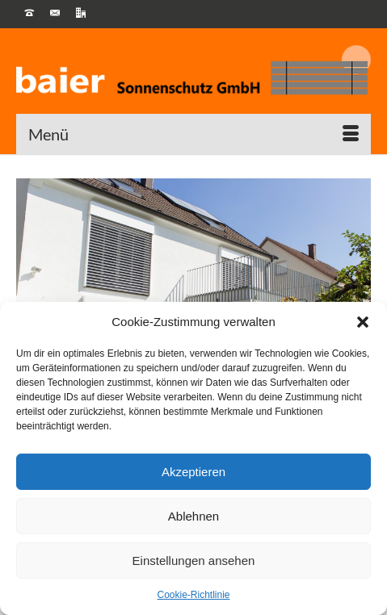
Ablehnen (193, 516)
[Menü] (193, 134)
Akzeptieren (193, 472)
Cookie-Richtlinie (193, 594)
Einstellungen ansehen (194, 560)
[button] (363, 322)
